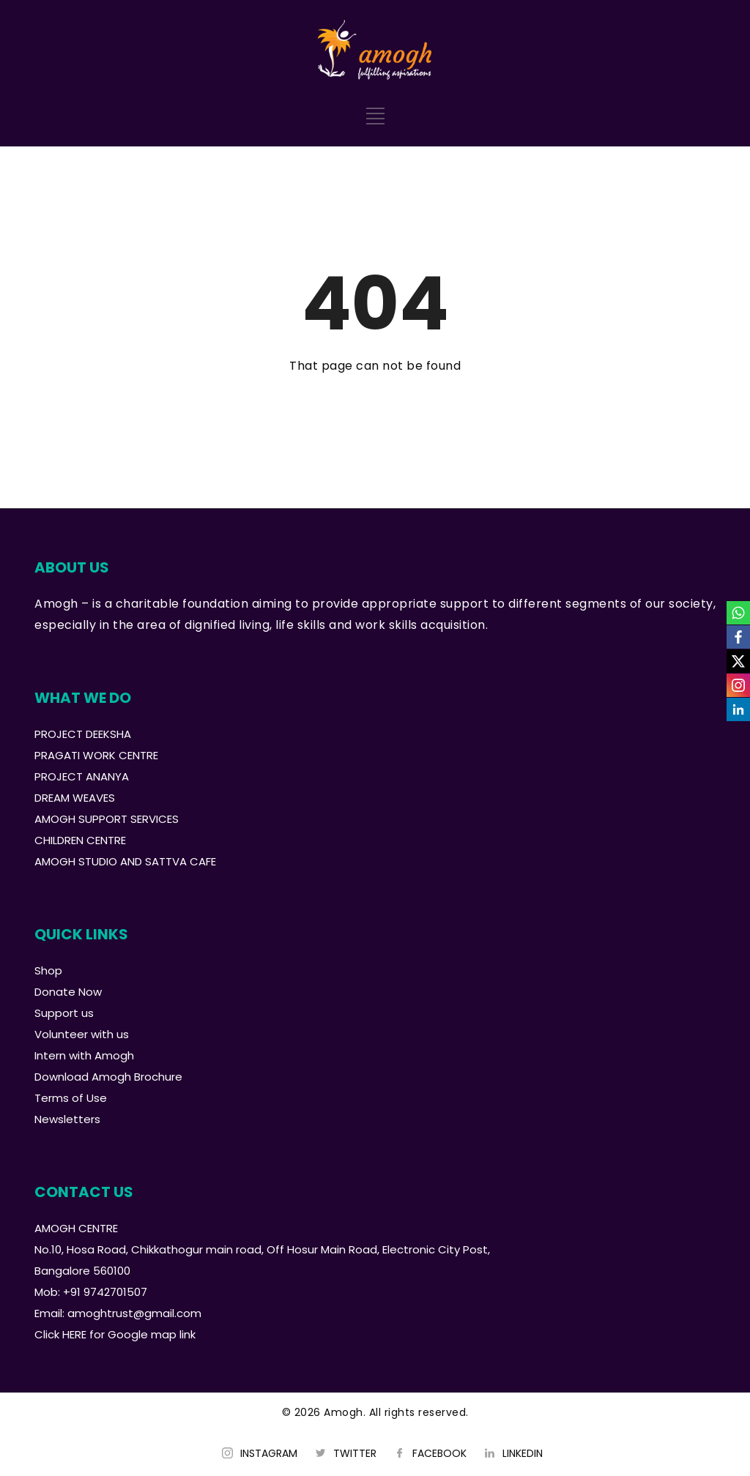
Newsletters (67, 1119)
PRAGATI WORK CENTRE (96, 755)
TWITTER (354, 1453)
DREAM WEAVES (74, 797)
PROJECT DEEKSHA (82, 734)
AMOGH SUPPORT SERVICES (106, 819)
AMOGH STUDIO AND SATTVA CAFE (125, 861)
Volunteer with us (81, 1034)
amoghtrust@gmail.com (134, 1313)
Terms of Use (70, 1098)
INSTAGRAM (268, 1453)
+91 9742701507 (105, 1292)
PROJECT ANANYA (81, 776)
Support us (64, 1013)
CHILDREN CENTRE (80, 840)
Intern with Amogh (84, 1055)
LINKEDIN (522, 1453)
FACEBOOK (439, 1453)
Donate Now (68, 991)
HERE (74, 1334)
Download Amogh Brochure (108, 1076)
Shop (48, 970)
